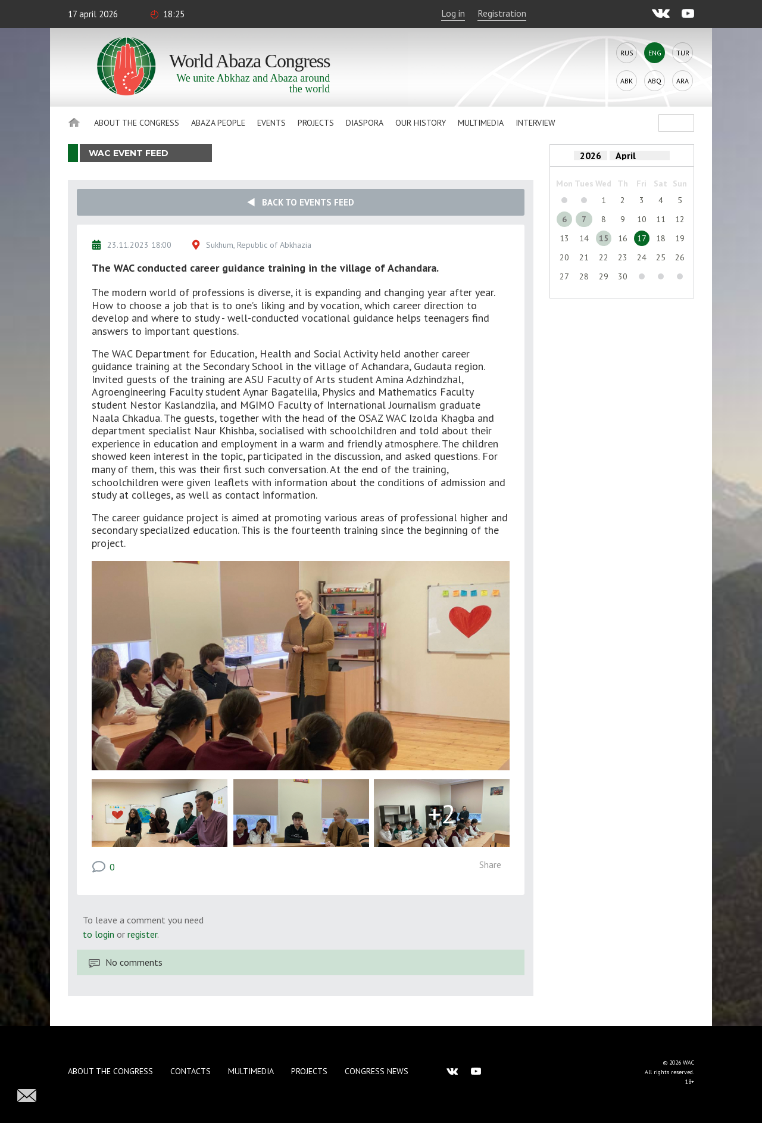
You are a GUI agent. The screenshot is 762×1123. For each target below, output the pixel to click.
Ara (682, 80)
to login (98, 934)
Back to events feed (300, 202)
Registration (501, 13)
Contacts (190, 1071)
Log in (453, 13)
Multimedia (481, 122)
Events (271, 122)
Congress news (376, 1071)
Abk (626, 80)
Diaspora (364, 122)
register (142, 934)
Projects (316, 122)
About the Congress (136, 122)
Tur (682, 52)
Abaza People (218, 122)
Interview (535, 122)
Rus (626, 52)
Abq (654, 80)
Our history (420, 122)
